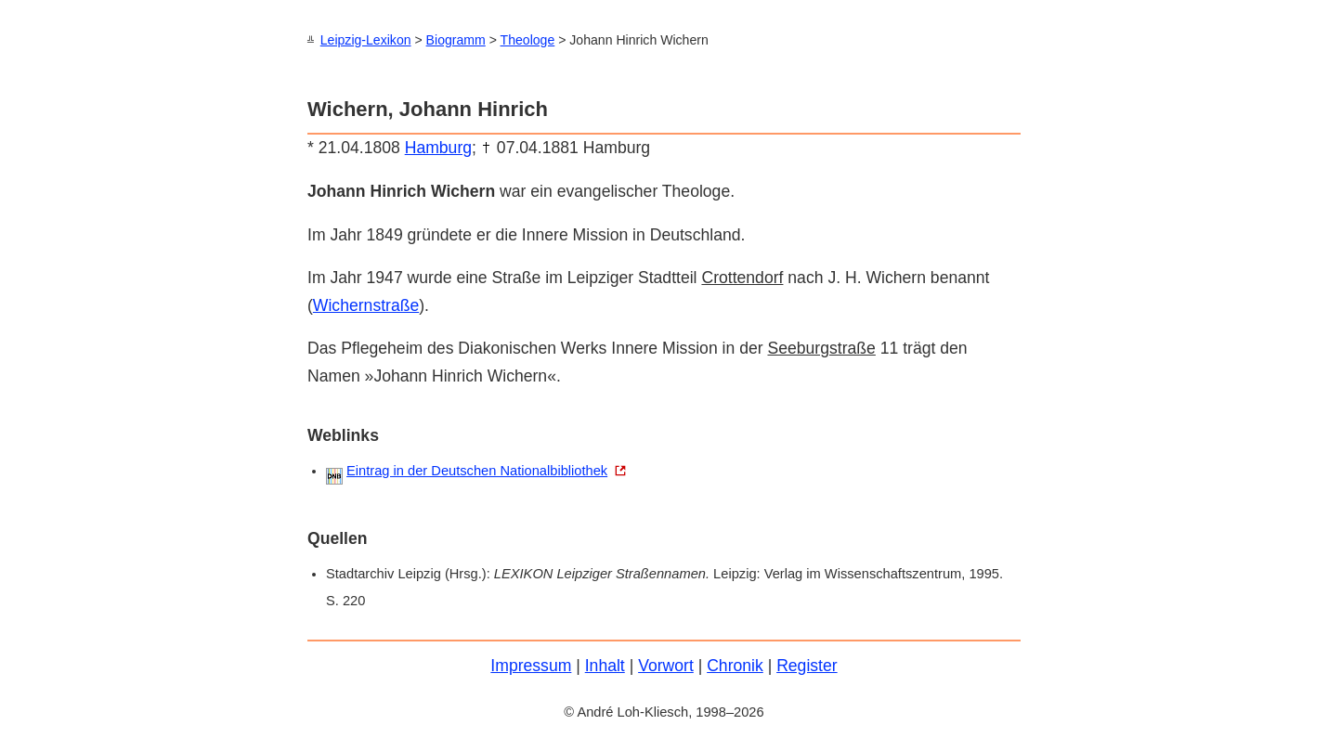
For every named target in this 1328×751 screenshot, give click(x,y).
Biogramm (456, 39)
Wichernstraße (366, 304)
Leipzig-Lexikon (365, 39)
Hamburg (438, 146)
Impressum (530, 664)
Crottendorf (742, 276)
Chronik (735, 664)
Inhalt (605, 664)
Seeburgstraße (821, 347)
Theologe (528, 39)
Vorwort (666, 664)
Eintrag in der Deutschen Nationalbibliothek (476, 469)
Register (807, 664)
